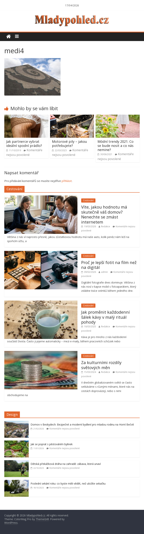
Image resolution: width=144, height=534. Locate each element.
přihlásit (67, 181)
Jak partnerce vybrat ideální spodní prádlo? (24, 143)
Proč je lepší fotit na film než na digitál (108, 265)
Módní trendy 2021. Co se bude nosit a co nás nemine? (116, 145)
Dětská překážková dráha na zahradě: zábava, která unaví (66, 464)
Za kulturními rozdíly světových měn (101, 365)
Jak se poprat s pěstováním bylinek (52, 444)
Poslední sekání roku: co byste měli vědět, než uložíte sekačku (68, 483)
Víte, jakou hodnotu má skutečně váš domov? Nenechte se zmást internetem (104, 214)
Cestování (88, 200)
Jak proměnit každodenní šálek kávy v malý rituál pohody (105, 317)
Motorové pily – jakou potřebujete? (69, 143)
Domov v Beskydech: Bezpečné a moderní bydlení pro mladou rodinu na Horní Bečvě (82, 424)
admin (104, 272)
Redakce (105, 226)
